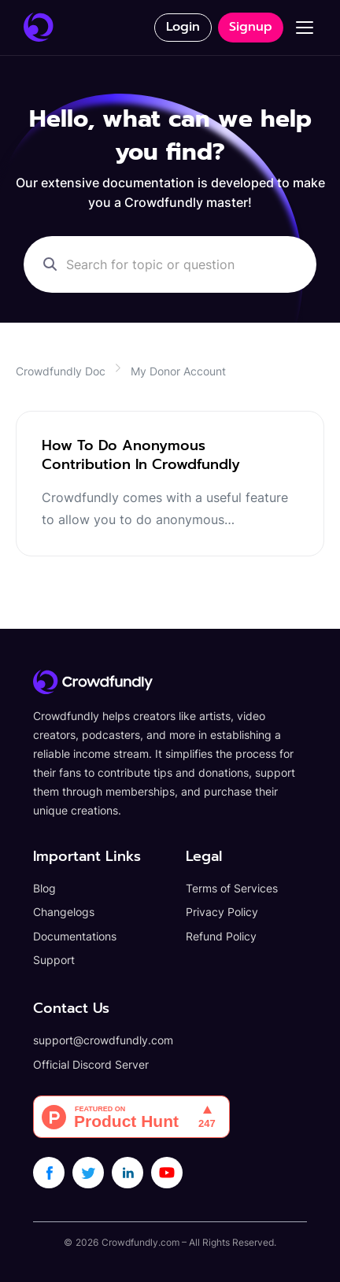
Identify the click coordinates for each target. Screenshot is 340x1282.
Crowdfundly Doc (60, 371)
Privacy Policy (222, 911)
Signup (250, 26)
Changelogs (63, 911)
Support (54, 959)
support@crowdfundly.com (103, 1040)
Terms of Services (232, 888)
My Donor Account (178, 371)
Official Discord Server (91, 1064)
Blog (44, 888)
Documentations (74, 936)
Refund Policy (221, 936)
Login (183, 26)
